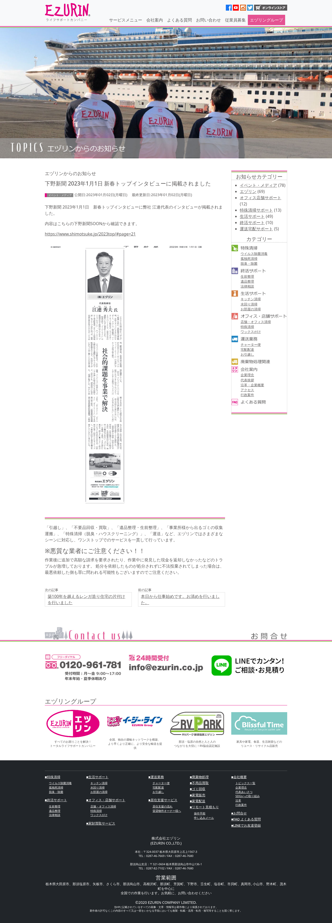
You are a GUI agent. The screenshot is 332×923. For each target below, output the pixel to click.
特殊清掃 (247, 326)
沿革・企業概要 (252, 385)
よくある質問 (179, 20)
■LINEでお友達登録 (246, 825)
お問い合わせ (208, 20)
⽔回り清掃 (249, 304)
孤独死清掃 (249, 258)
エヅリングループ (266, 20)
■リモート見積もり (204, 807)
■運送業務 (156, 777)
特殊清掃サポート (256, 210)
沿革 (238, 800)
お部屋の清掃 (251, 309)
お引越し (247, 354)
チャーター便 (251, 344)
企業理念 (247, 375)
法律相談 (247, 286)
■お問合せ (239, 813)
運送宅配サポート (256, 229)
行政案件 (247, 394)
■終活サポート (56, 800)
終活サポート (252, 222)
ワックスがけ (251, 331)
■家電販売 (197, 795)
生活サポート (252, 216)
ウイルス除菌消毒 (254, 253)
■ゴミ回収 (197, 788)
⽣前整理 (247, 276)
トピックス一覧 (245, 783)
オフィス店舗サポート (260, 198)
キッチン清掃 (251, 299)
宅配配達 (247, 349)
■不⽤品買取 (199, 783)
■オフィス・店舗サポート (105, 800)
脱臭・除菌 (249, 263)
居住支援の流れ (162, 806)
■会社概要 (239, 777)
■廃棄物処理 (199, 777)
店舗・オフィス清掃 (256, 321)
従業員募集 (235, 20)
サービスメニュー (125, 20)
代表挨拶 (247, 380)
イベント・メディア (258, 185)
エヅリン (248, 191)
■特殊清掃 (52, 777)
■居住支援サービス (162, 800)
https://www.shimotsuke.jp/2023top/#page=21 (90, 234)
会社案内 (154, 20)
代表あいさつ (243, 792)
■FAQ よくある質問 (246, 819)
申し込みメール (204, 818)
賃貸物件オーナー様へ (167, 811)
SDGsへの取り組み (247, 796)
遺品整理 (247, 281)
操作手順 (199, 813)
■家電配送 (197, 801)
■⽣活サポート (97, 777)
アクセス (247, 390)
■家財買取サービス (100, 823)
